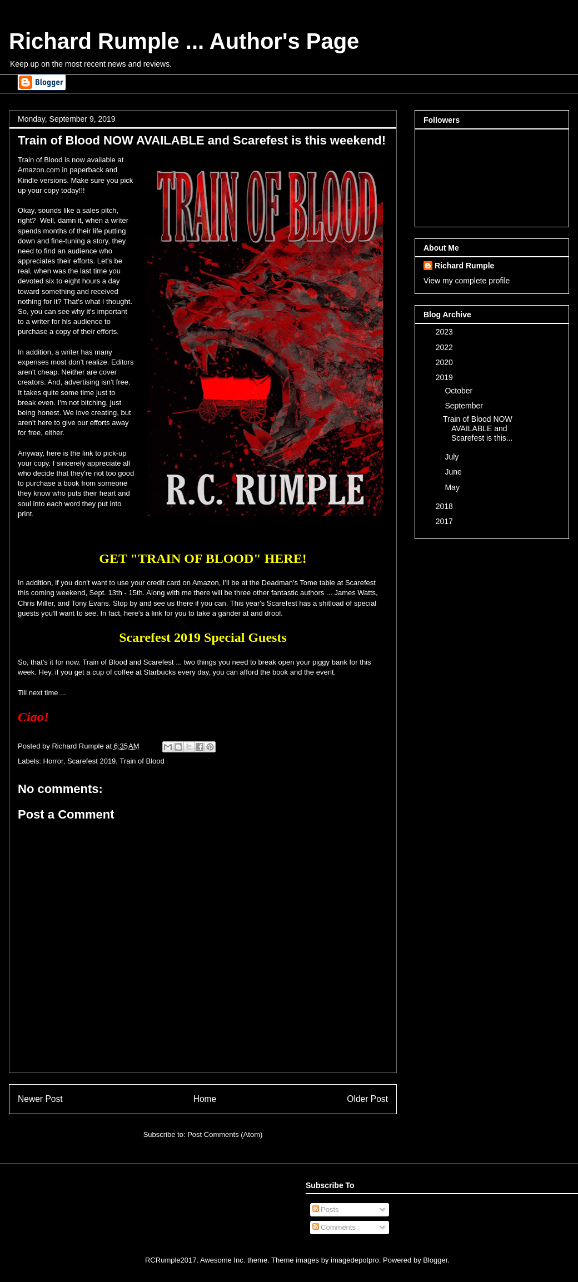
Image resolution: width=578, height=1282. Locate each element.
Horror (53, 761)
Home (205, 1099)
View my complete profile (466, 280)
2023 (445, 331)
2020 (445, 362)
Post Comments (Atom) (224, 1134)
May (453, 487)
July (453, 456)
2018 (445, 506)
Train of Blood (141, 761)
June (454, 471)
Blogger (435, 1260)
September (465, 405)
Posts (325, 1209)
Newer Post (40, 1099)
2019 (445, 377)
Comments (334, 1227)
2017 (445, 521)
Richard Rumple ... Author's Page (184, 41)
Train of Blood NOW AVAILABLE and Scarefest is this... (477, 428)
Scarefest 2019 (91, 761)
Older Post (367, 1099)
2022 (445, 347)
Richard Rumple (464, 265)
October (460, 390)
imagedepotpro (355, 1260)
